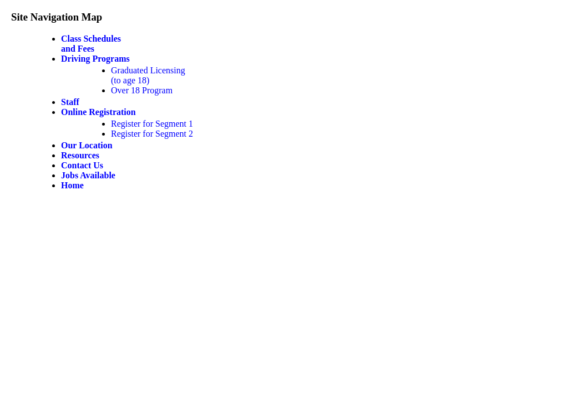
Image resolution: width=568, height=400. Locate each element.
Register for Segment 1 (152, 123)
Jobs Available (88, 175)
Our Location (87, 145)
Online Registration (98, 112)
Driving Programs (95, 58)
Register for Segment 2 (152, 133)
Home (72, 185)
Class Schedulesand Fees (91, 43)
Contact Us (82, 165)
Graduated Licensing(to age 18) (148, 75)
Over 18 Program (142, 90)
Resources (80, 155)
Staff (70, 102)
